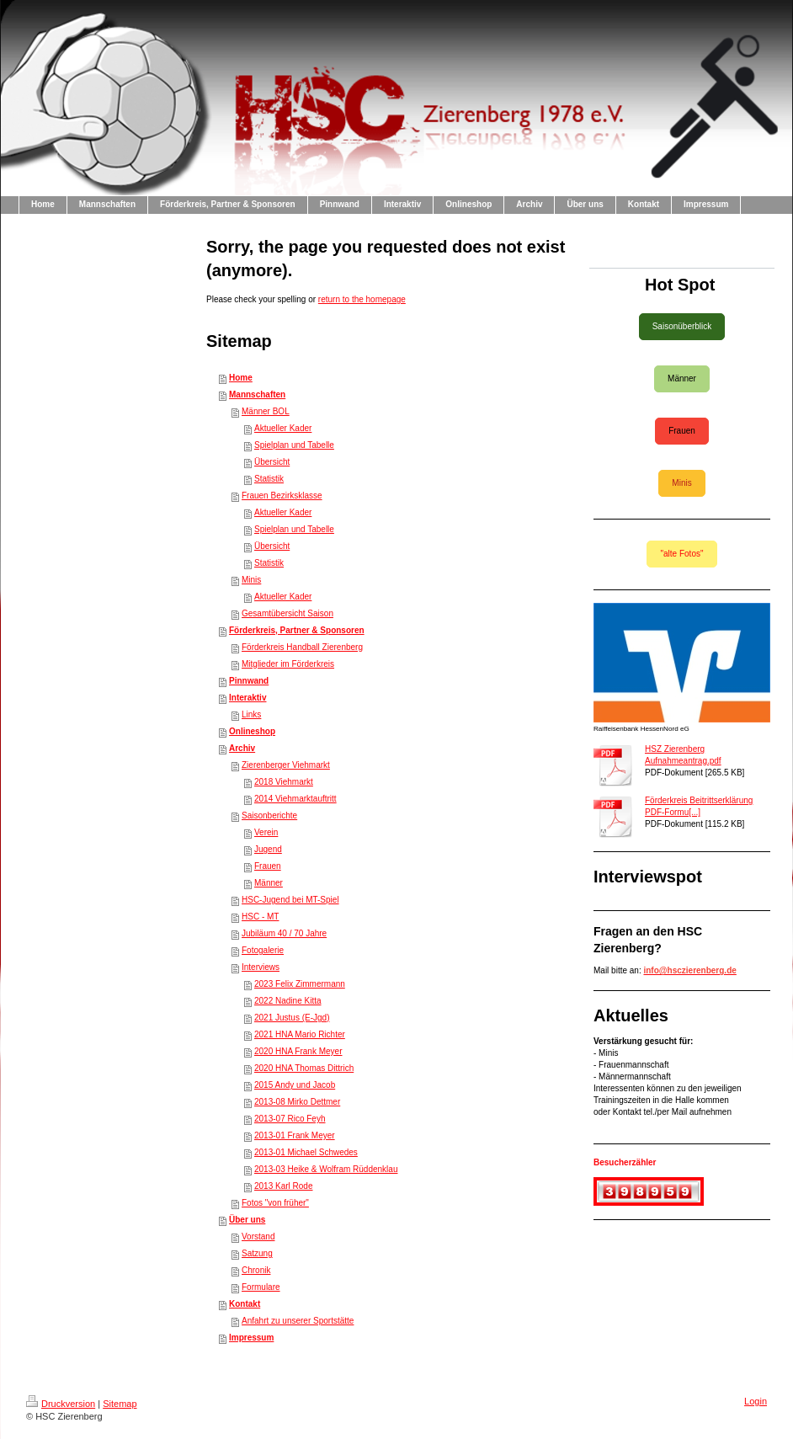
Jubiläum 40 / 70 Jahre (284, 933)
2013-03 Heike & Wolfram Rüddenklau (325, 1169)
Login (755, 1401)
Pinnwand (249, 680)
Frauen (267, 866)
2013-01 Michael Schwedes (306, 1152)
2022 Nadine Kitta (288, 1000)
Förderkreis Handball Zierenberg (302, 647)
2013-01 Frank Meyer (294, 1135)
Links (251, 714)
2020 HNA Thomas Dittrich (304, 1068)
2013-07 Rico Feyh (290, 1118)
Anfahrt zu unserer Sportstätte (298, 1320)
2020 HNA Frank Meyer (298, 1051)
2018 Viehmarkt (283, 781)
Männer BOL (266, 411)
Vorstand (258, 1236)
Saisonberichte (269, 815)
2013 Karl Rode (283, 1186)
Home (241, 377)
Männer (268, 882)
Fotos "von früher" (275, 1202)
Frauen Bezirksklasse (282, 495)
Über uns (247, 1219)
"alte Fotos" (681, 553)
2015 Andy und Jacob (294, 1085)
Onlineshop (252, 731)
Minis (251, 579)
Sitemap (119, 1404)
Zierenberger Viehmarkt (286, 765)
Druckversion (60, 1404)
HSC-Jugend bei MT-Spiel (290, 899)
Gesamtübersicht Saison (287, 613)
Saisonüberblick (682, 326)
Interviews (260, 967)
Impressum (251, 1337)
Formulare (261, 1287)
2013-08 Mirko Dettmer (297, 1101)
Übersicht (272, 461)
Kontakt (244, 1303)
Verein (266, 832)
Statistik (269, 478)
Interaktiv (247, 697)
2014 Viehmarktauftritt (295, 798)
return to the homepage (362, 299)
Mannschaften (257, 394)
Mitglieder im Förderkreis (288, 664)
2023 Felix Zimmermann (299, 984)
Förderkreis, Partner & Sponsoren (297, 630)
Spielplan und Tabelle (294, 445)
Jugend (268, 849)
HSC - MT (260, 916)
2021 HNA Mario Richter (299, 1034)
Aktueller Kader (282, 428)
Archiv (242, 748)
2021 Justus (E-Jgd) (292, 1017)
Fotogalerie (263, 950)
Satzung (257, 1253)
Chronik (256, 1270)
